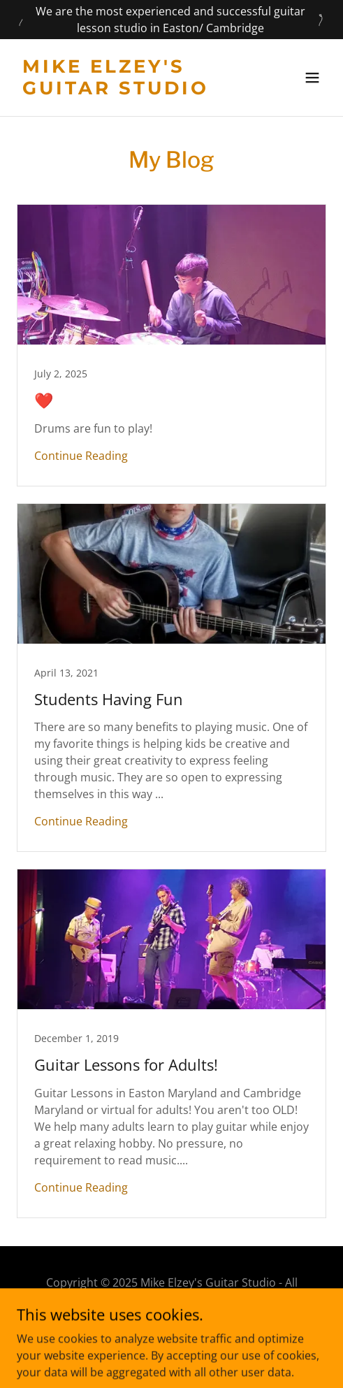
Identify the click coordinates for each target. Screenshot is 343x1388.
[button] (312, 78)
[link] (125, 90)
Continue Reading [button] (81, 455)
